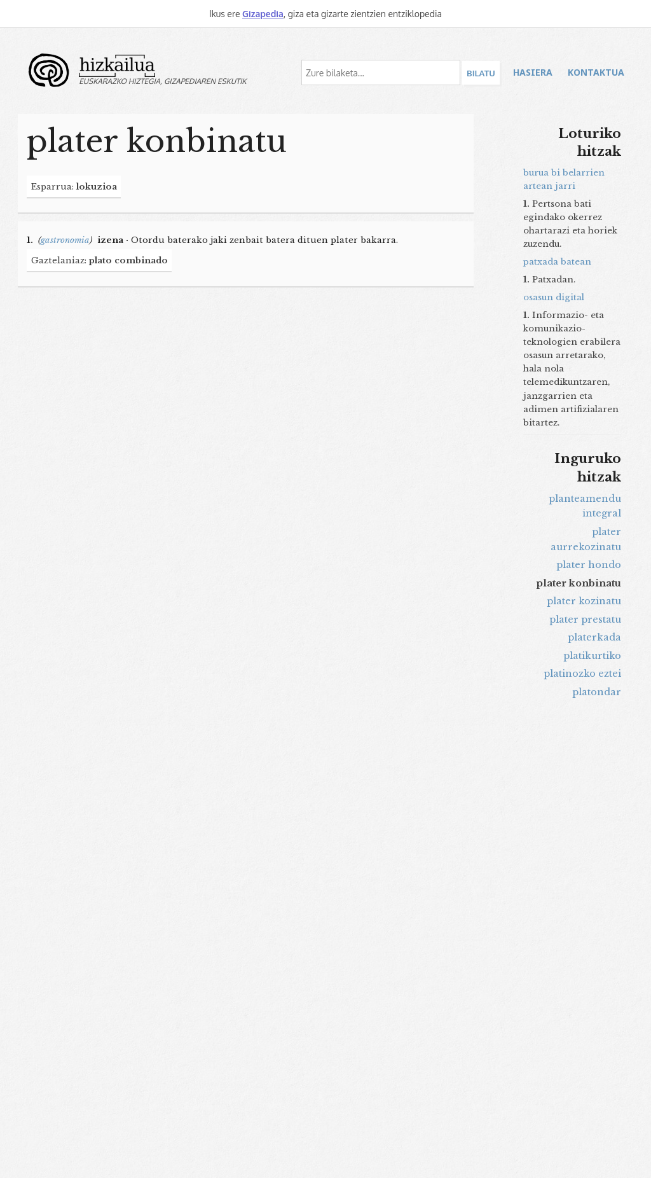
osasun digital (553, 297)
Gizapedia (263, 13)
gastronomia (65, 240)
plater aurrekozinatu (586, 539)
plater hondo (588, 565)
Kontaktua (596, 72)
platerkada (594, 637)
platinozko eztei (582, 673)
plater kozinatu (584, 601)
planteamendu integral (585, 506)
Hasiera (532, 72)
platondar (596, 692)
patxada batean (557, 261)
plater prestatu (585, 619)
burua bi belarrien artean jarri (564, 179)
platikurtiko (592, 656)
